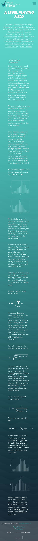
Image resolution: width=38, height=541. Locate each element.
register (21, 448)
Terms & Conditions (19, 527)
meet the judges (26, 46)
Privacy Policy (19, 529)
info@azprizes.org (25, 523)
